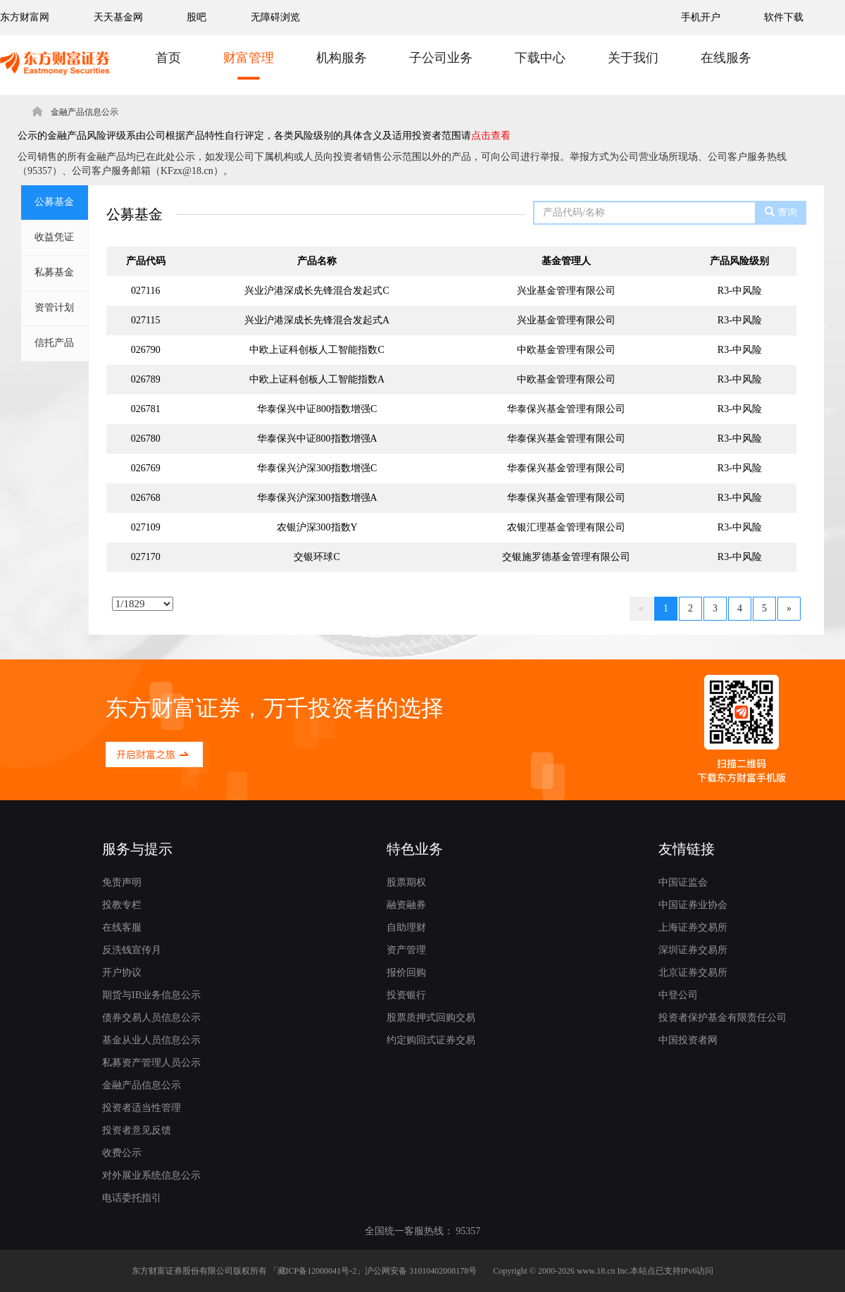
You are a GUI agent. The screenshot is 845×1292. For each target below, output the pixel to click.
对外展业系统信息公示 (151, 1175)
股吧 (196, 17)
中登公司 (678, 995)
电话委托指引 (131, 1198)
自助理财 (406, 927)
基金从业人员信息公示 (151, 1040)
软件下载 (783, 17)
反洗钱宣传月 (131, 950)
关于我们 (633, 58)
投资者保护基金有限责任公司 (722, 1017)
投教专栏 (122, 905)
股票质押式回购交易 (431, 1017)
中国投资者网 (688, 1040)
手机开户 (702, 17)
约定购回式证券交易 (431, 1040)
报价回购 (406, 972)
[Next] (789, 609)
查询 (781, 212)
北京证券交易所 (692, 972)
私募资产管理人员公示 (151, 1062)
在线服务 (726, 58)
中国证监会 (683, 882)
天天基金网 (118, 17)
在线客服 (122, 927)
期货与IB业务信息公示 (151, 995)
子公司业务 (440, 58)
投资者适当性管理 (141, 1107)
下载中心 (540, 58)
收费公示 (122, 1153)
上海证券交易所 (692, 927)
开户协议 (122, 972)
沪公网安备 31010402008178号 (421, 1271)
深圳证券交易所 (692, 950)
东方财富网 (24, 17)
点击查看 (491, 135)
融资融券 (406, 905)
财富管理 (248, 58)
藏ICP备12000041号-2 (317, 1271)
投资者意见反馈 (136, 1130)
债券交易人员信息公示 (151, 1017)
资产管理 (406, 950)
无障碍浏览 (275, 17)
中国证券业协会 (692, 905)
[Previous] (641, 609)
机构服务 (341, 58)
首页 (168, 58)
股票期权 (406, 882)
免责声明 (122, 882)
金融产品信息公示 (141, 1085)
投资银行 (406, 995)
